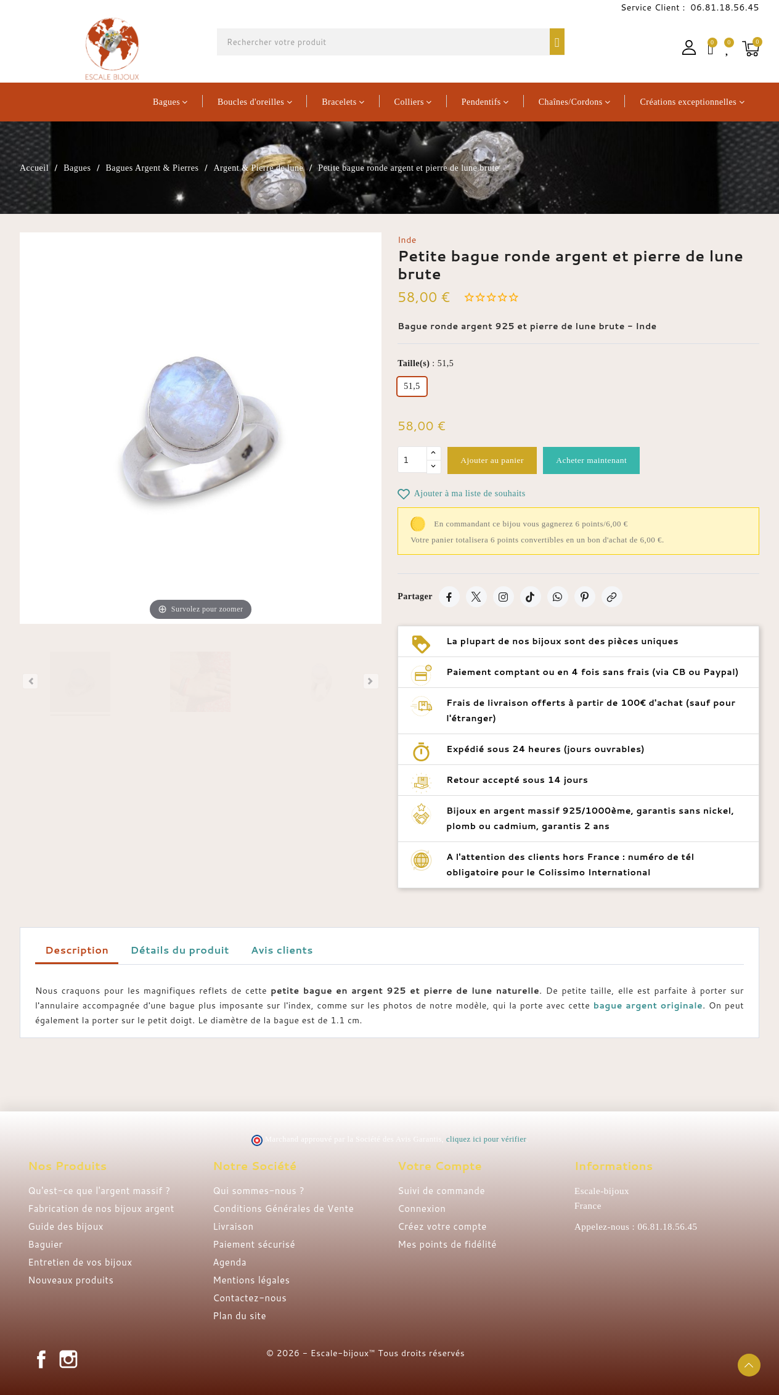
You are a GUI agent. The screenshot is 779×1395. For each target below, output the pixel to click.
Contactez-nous (250, 1297)
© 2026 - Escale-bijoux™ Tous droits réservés (365, 1353)
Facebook (41, 1359)
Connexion (422, 1208)
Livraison (233, 1226)
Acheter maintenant (600, 460)
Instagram (68, 1359)
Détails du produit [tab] (180, 950)
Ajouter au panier (495, 460)
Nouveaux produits (70, 1280)
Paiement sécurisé (254, 1244)
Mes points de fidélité (447, 1244)
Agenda (230, 1262)
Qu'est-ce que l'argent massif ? (99, 1190)
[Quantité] (412, 460)
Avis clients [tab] (282, 950)
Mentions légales (251, 1280)
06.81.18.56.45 (723, 7)
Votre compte (440, 1166)
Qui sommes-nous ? (258, 1190)
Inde (407, 240)
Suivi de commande (441, 1190)
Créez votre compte (442, 1226)
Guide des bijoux (66, 1226)
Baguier (45, 1244)
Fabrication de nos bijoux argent (101, 1208)
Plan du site (239, 1315)
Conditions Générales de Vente (283, 1208)
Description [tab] (76, 950)
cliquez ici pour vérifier (486, 1139)
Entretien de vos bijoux (80, 1262)
